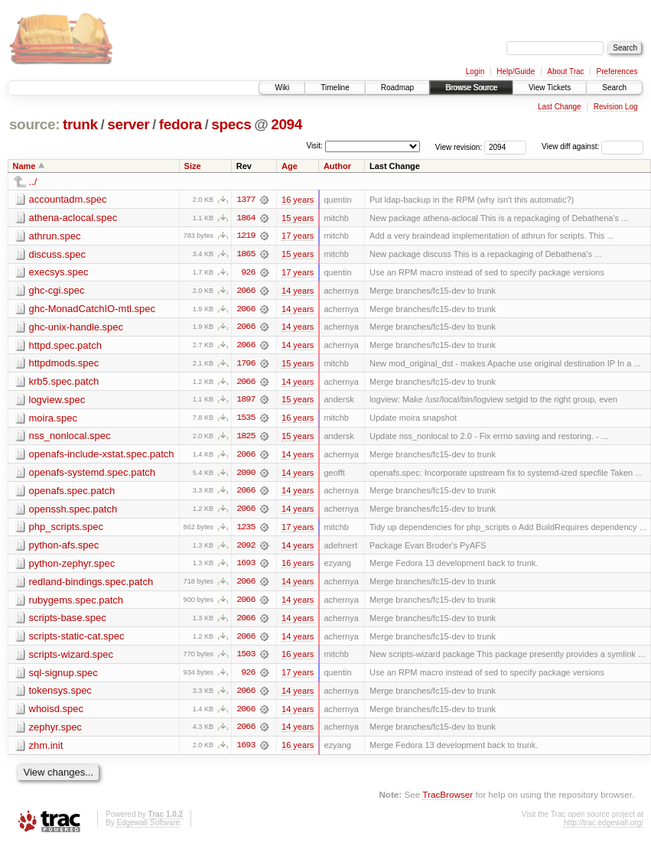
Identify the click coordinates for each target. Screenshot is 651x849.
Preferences (617, 71)
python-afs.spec (64, 548)
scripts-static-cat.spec (77, 640)
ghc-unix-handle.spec (76, 327)
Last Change (559, 106)
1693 (245, 567)
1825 (245, 438)
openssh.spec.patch (73, 511)
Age (290, 166)
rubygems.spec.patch (76, 603)
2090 (245, 475)
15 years (298, 218)
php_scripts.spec (66, 529)
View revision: (459, 146)
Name (24, 166)
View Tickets (550, 87)
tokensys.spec (60, 695)
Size (192, 166)
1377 (245, 200)
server (128, 124)
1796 (245, 365)
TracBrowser (447, 800)
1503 (245, 658)
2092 (245, 548)
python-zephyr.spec (72, 566)
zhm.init (46, 750)
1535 (245, 420)
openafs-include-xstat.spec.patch (101, 456)
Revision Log (616, 106)
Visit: (314, 146)
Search (614, 87)
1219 (245, 236)
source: (34, 124)
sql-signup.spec (63, 676)
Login (475, 71)
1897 (245, 401)
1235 (245, 530)
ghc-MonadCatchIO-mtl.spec (92, 309)
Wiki (282, 87)
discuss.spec (57, 254)
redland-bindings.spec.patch (91, 584)
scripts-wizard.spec (71, 658)
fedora (180, 124)
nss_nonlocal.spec (70, 438)
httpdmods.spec (64, 364)
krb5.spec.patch (64, 383)
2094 (286, 124)
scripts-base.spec (67, 621)
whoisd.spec (56, 713)
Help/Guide (515, 71)
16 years (298, 199)
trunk (80, 124)
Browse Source (471, 87)
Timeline (335, 87)
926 (248, 273)
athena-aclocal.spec (73, 217)
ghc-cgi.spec (57, 291)
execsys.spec (59, 272)
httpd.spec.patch (65, 346)
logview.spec (57, 401)
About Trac (565, 71)
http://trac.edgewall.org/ (603, 828)
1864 (245, 218)
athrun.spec (55, 236)
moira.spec (53, 419)
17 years (298, 236)
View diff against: (592, 146)
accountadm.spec (68, 199)
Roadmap (397, 87)
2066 (245, 291)
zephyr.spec (55, 731)
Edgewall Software (148, 828)
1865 (245, 255)
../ (33, 181)
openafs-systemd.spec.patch (92, 474)
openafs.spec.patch (72, 493)
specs (231, 124)
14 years (298, 291)
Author (337, 166)
